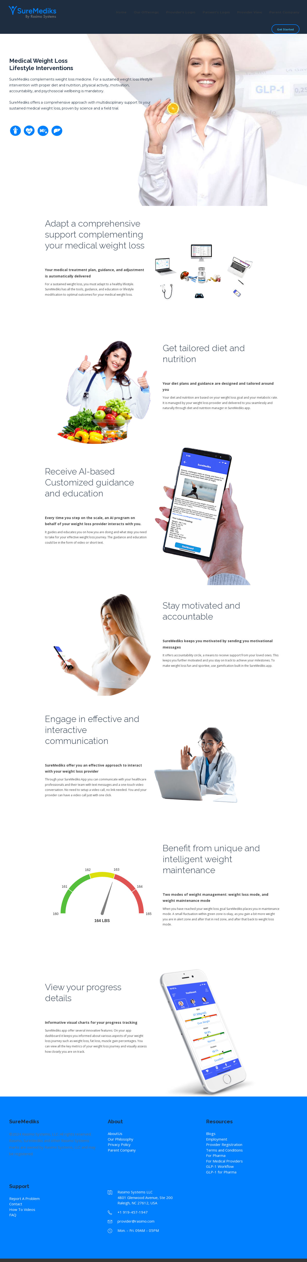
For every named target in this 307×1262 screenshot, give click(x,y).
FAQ (12, 1214)
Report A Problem (24, 1198)
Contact (15, 1203)
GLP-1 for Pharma (221, 1172)
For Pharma (216, 1155)
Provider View (249, 12)
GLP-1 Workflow (220, 1166)
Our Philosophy (120, 1139)
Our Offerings (146, 12)
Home (121, 12)
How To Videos (22, 1209)
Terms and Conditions (224, 1150)
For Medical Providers (224, 1161)
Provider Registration (224, 1144)
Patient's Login (216, 12)
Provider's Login (180, 12)
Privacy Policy (119, 1144)
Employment (216, 1139)
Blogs (211, 1133)
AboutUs (115, 1133)
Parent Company (284, 12)
